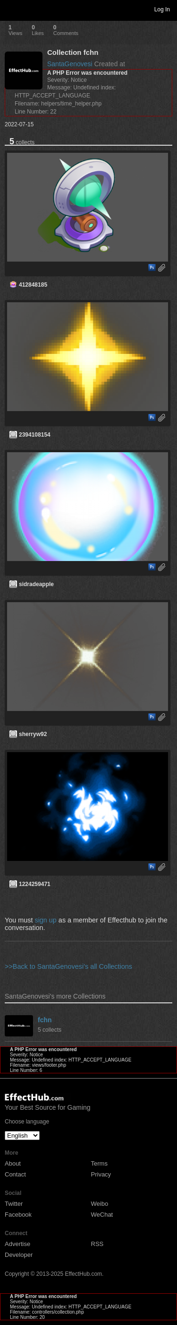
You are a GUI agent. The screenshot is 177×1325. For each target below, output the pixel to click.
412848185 (33, 284)
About (13, 1163)
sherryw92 (33, 734)
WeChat (102, 1214)
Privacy (101, 1174)
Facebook (18, 1214)
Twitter (14, 1203)
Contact (15, 1174)
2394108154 (35, 434)
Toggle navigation (11, 9)
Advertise (17, 1243)
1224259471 (35, 884)
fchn (45, 1020)
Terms (99, 1163)
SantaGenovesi (70, 64)
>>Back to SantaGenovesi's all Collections (68, 966)
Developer (19, 1254)
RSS (97, 1243)
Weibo (100, 1203)
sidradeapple (36, 584)
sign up (45, 920)
